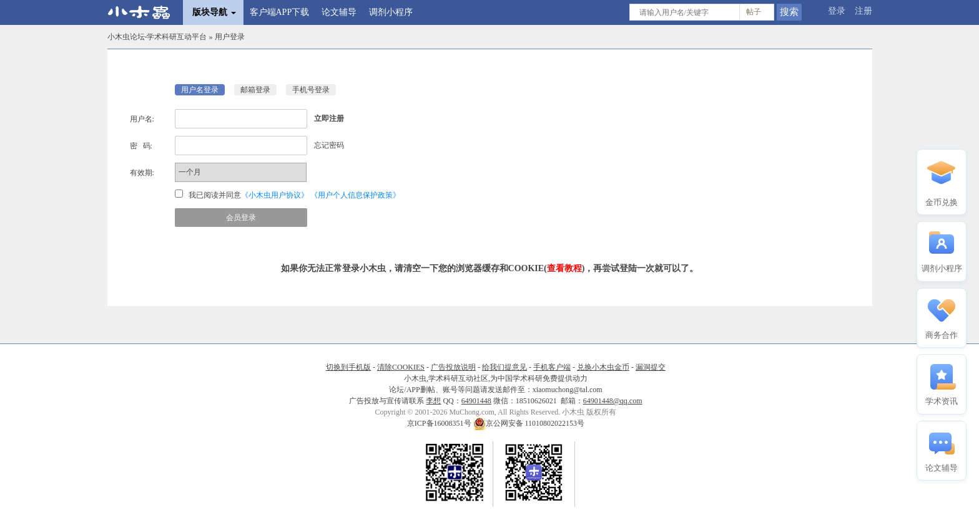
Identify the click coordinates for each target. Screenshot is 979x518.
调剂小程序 (391, 12)
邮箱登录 (255, 89)
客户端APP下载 (280, 12)
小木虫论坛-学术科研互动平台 (157, 36)
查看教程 (564, 268)
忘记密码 (329, 145)
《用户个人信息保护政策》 (355, 195)
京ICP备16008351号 (440, 423)
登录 (836, 11)
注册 (863, 11)
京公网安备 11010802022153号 (529, 423)
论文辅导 (339, 12)
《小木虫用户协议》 (274, 195)
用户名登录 (200, 89)
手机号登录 (311, 89)
